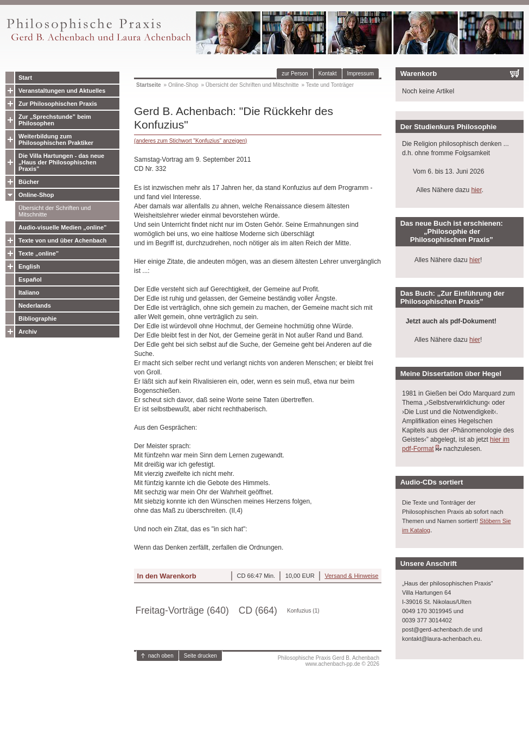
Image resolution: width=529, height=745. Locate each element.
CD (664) (258, 610)
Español (30, 279)
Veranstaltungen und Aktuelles (61, 90)
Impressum (360, 74)
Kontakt (327, 74)
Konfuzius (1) (303, 611)
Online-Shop (36, 195)
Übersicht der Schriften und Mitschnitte (54, 211)
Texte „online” (38, 253)
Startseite (148, 85)
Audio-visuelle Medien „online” (62, 227)
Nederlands (34, 305)
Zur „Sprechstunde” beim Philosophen (54, 119)
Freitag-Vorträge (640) (182, 610)
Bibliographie (37, 318)
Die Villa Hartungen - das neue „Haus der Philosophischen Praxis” (61, 162)
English (29, 266)
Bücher (28, 182)
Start (25, 77)
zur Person (295, 74)
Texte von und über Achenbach (62, 240)
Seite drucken (200, 656)
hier (476, 190)
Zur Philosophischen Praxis (57, 103)
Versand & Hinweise (351, 575)
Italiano (29, 292)
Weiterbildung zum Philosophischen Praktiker (55, 139)
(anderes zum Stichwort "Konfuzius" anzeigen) (190, 141)
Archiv (27, 331)
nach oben (161, 656)
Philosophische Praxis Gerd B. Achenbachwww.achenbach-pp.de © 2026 (328, 661)
